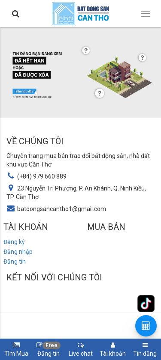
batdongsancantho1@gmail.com (61, 208)
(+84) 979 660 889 (42, 176)
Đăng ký (14, 241)
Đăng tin (14, 261)
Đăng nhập (18, 251)
